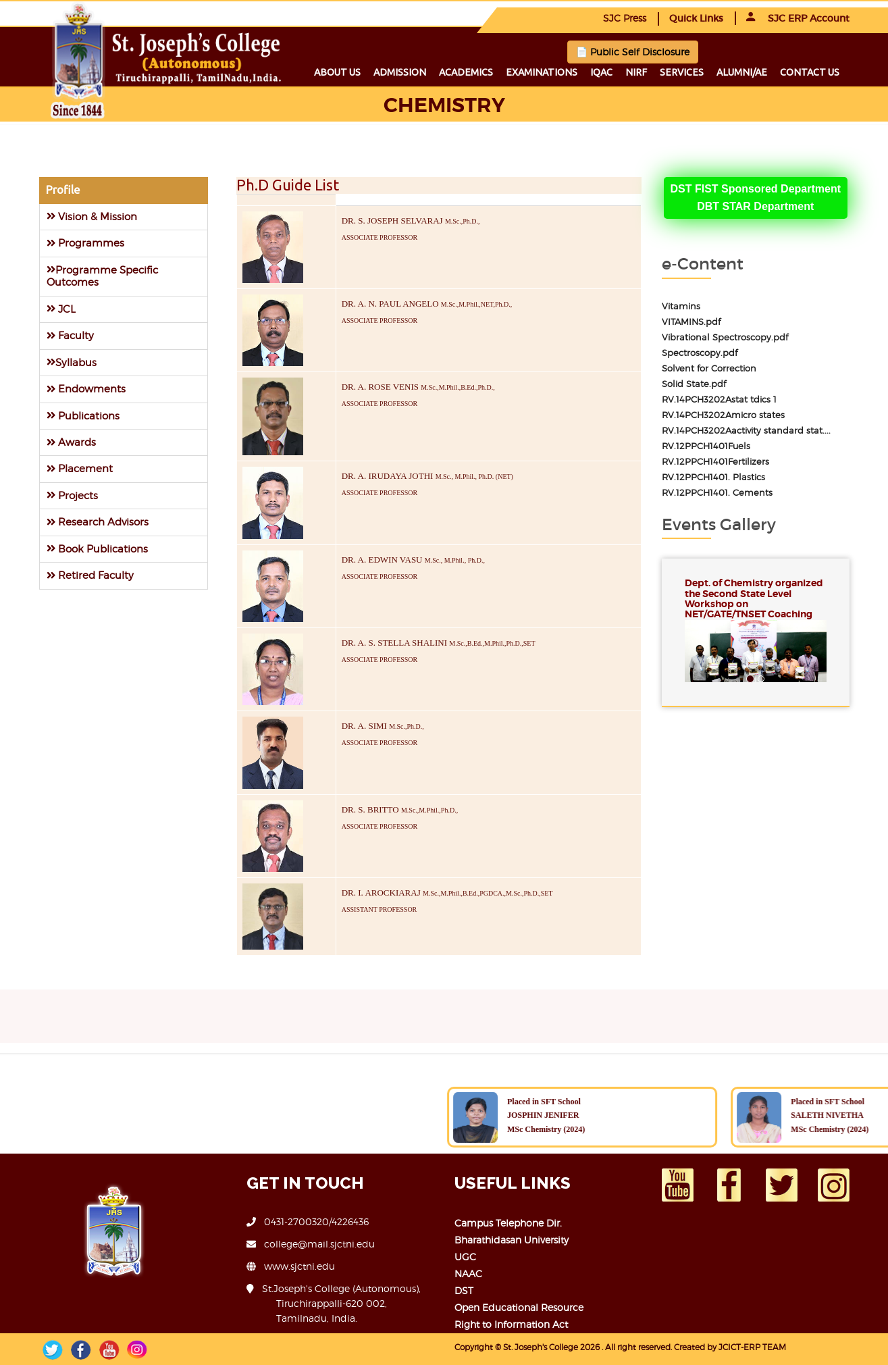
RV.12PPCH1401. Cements (717, 493)
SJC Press (624, 18)
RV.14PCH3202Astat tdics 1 (719, 399)
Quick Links (696, 18)
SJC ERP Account (798, 18)
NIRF (636, 72)
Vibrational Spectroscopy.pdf (725, 337)
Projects (72, 495)
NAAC (468, 1273)
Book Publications (97, 548)
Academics (466, 72)
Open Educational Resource (518, 1307)
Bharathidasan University (511, 1239)
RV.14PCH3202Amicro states (723, 415)
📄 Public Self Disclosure (632, 51)
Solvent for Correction (709, 368)
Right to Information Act (511, 1324)
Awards (71, 442)
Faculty (70, 335)
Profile (63, 190)
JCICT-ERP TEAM (752, 1347)
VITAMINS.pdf (691, 322)
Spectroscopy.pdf (699, 353)
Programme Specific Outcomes (102, 275)
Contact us (809, 72)
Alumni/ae (741, 72)
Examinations (541, 72)
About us (337, 72)
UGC (465, 1256)
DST (463, 1290)
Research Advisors (98, 521)
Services (682, 72)
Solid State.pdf (694, 384)
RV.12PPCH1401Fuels (706, 446)
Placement (80, 468)
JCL (61, 309)
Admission (399, 72)
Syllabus (72, 362)
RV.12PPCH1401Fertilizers (715, 462)
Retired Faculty (90, 575)
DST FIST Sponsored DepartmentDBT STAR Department (756, 197)
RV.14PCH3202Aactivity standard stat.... (746, 431)
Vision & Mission (92, 216)
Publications (83, 415)
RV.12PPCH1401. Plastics (713, 477)
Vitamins (681, 306)
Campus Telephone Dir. (508, 1223)
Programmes (85, 242)
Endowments (86, 388)
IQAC (601, 72)
